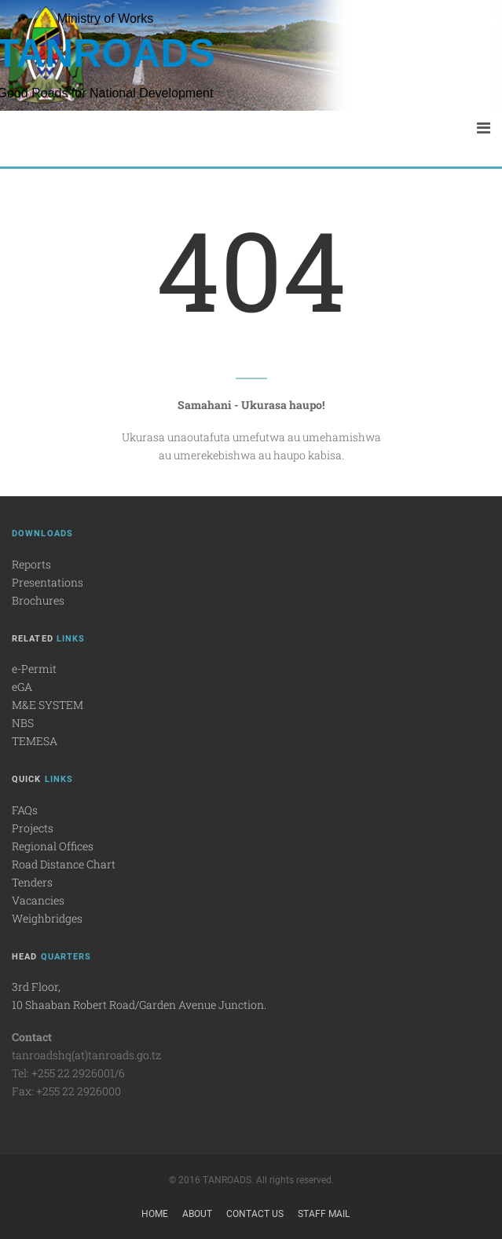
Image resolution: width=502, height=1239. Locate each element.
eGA (22, 686)
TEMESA (34, 740)
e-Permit (34, 668)
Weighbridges (47, 918)
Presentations (47, 582)
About (197, 1213)
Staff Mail (324, 1213)
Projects (32, 828)
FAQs (25, 809)
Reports (31, 564)
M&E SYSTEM (47, 704)
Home (154, 1213)
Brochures (38, 600)
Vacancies (38, 900)
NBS (23, 722)
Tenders (32, 882)
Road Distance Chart (63, 864)
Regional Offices (52, 846)
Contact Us (255, 1213)
